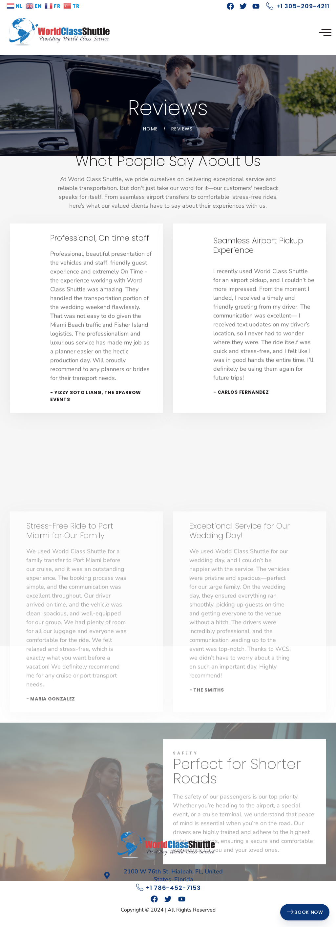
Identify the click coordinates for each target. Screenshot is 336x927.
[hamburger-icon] (325, 32)
